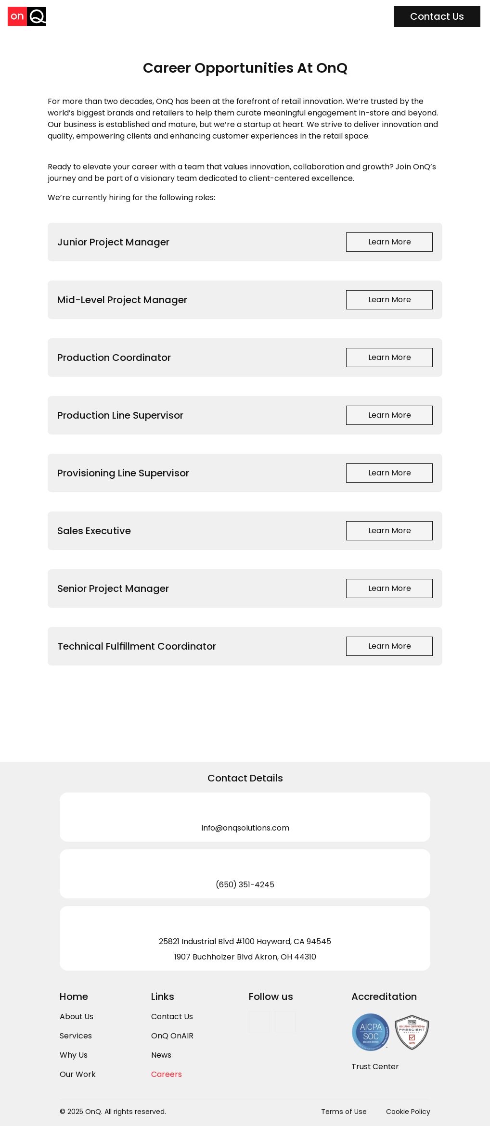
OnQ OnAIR (172, 1035)
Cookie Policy (408, 1111)
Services (76, 1035)
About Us (76, 1016)
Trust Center (375, 1066)
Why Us (74, 1055)
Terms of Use (344, 1111)
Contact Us (172, 1016)
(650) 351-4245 (245, 884)
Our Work (78, 1074)
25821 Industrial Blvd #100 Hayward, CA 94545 (245, 941)
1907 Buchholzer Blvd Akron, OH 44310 (245, 956)
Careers (166, 1074)
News (161, 1055)
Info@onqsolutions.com (245, 827)
